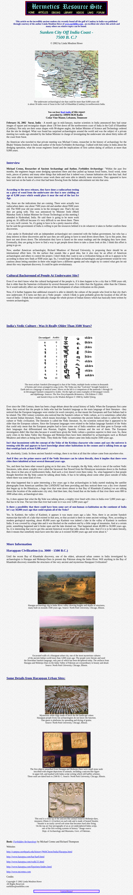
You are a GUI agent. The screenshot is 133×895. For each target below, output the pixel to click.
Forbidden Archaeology (25, 841)
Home (70, 891)
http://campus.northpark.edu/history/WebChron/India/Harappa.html (39, 851)
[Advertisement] (66, 17)
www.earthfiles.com (74, 24)
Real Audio (66, 112)
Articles (64, 891)
